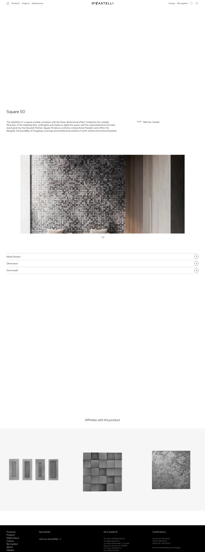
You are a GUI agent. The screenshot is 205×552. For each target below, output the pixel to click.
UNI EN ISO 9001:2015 (161, 539)
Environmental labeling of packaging (166, 547)
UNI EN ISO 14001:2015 (161, 543)
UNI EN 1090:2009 (159, 541)
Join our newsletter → (50, 539)
